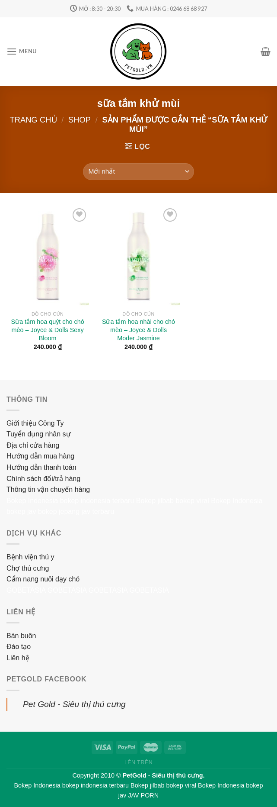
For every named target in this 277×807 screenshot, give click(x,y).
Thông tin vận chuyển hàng (48, 489)
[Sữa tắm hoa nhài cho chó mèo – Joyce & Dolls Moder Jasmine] (138, 256)
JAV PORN (143, 795)
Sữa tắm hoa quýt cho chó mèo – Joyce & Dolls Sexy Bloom (47, 329)
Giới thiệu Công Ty (35, 423)
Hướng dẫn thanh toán (41, 467)
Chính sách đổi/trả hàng (43, 478)
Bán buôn (21, 635)
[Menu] (21, 51)
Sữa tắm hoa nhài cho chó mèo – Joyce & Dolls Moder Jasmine (138, 329)
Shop (79, 119)
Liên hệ (17, 658)
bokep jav (21, 511)
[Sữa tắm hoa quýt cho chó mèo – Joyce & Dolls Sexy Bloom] (47, 256)
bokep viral (192, 500)
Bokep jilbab (155, 500)
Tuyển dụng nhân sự (38, 434)
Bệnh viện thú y (30, 557)
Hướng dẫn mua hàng (40, 456)
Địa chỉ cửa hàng (32, 445)
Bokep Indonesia (32, 500)
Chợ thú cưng (27, 568)
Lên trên (138, 762)
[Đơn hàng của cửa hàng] (138, 171)
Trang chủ (33, 119)
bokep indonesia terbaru (97, 500)
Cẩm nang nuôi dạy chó (43, 579)
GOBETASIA (25, 590)
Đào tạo (18, 646)
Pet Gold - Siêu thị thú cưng (74, 704)
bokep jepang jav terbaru (76, 511)
